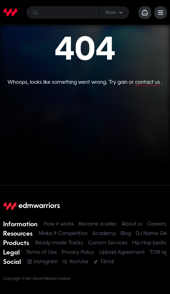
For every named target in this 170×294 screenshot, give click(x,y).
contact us (147, 82)
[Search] (78, 13)
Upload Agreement (122, 252)
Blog (126, 233)
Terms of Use (41, 252)
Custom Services (108, 243)
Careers (156, 224)
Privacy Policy (78, 252)
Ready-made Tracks (59, 243)
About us (132, 224)
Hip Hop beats (149, 243)
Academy (104, 233)
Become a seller (98, 224)
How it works (59, 224)
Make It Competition (63, 233)
